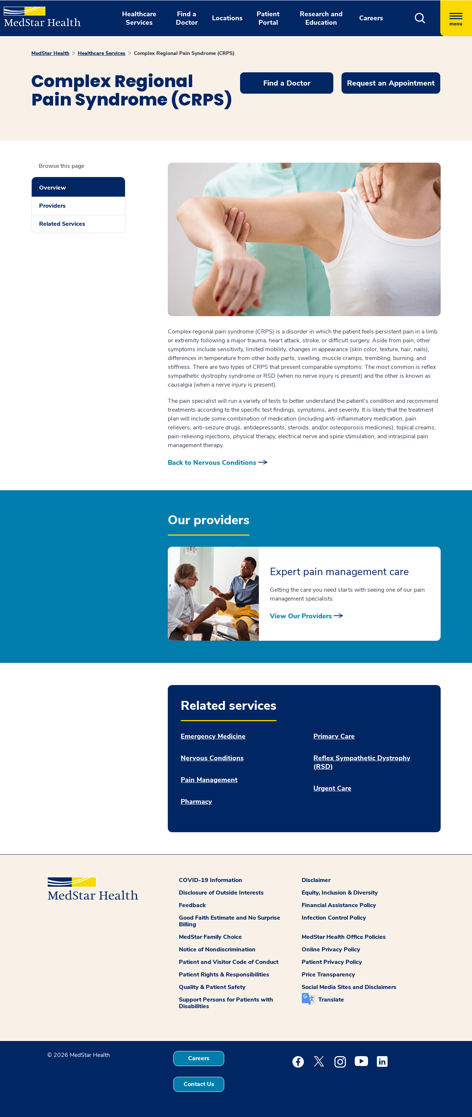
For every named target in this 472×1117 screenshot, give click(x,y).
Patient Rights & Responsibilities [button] (224, 975)
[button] (420, 18)
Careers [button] (371, 18)
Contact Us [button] (199, 1084)
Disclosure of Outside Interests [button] (221, 893)
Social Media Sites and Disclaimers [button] (349, 987)
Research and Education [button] (321, 18)
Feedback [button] (192, 905)
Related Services (62, 224)
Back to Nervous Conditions (212, 462)
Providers (52, 206)
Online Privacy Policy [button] (331, 949)
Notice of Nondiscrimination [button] (217, 949)
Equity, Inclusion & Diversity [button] (340, 893)
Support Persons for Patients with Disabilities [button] (226, 1003)
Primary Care (334, 736)
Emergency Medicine (213, 736)
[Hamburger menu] (456, 18)
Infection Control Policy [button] (334, 918)
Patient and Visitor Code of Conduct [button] (228, 962)
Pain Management (209, 780)
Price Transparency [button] (328, 975)
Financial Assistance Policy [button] (339, 905)
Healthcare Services (101, 53)
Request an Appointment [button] (391, 83)
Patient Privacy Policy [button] (332, 962)
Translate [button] (331, 1000)
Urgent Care (332, 788)
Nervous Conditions (212, 758)
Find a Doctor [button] (187, 18)
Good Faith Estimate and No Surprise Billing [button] (229, 921)
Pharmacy (196, 802)
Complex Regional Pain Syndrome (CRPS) (184, 53)
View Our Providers (301, 616)
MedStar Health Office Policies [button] (344, 937)
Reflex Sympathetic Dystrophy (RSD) (361, 762)
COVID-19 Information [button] (210, 880)
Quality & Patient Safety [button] (212, 987)
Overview (52, 188)
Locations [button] (227, 18)
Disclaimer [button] (316, 880)
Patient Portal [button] (268, 18)
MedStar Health (50, 53)
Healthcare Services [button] (139, 18)
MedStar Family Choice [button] (210, 937)
